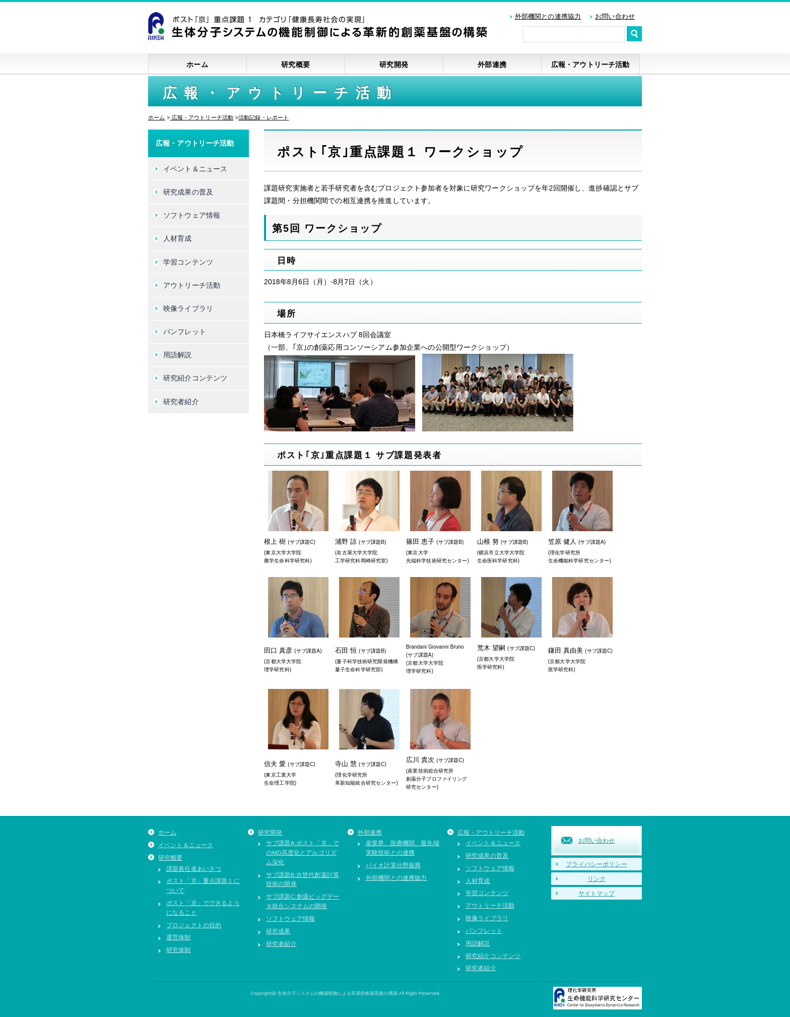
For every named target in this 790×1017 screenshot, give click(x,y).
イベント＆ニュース (195, 169)
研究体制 (178, 949)
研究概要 (295, 64)
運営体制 (178, 937)
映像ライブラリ (188, 308)
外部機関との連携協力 (548, 16)
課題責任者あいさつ (193, 868)
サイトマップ (596, 893)
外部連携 (492, 64)
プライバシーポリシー (596, 864)
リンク (596, 878)
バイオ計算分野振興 (393, 865)
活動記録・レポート (263, 117)
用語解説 (177, 355)
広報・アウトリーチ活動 (590, 64)
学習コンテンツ (188, 262)
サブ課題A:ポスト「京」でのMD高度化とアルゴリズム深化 (302, 852)
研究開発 (393, 64)
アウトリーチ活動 (191, 285)
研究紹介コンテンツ (195, 378)
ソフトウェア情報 (191, 215)
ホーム (197, 64)
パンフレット (184, 332)
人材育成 (177, 238)
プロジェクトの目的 (193, 925)
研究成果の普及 (188, 192)
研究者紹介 (181, 402)
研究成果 (278, 931)
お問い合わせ (615, 16)
